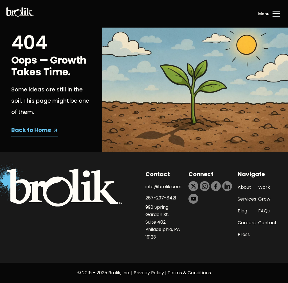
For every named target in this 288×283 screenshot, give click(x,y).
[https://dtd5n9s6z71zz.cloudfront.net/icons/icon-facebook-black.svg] (216, 186)
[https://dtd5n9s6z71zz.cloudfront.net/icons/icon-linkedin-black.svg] (227, 186)
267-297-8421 (160, 198)
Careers (247, 222)
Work (264, 187)
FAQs (264, 211)
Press (244, 234)
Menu (263, 14)
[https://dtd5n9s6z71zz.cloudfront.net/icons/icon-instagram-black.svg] (205, 186)
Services (247, 199)
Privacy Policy (149, 272)
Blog (242, 211)
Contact (267, 222)
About (244, 187)
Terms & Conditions (189, 272)
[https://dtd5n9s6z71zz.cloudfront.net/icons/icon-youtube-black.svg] (193, 199)
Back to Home (31, 130)
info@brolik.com (163, 186)
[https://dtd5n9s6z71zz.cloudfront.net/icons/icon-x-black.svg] (193, 186)
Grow (264, 199)
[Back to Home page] (20, 14)
